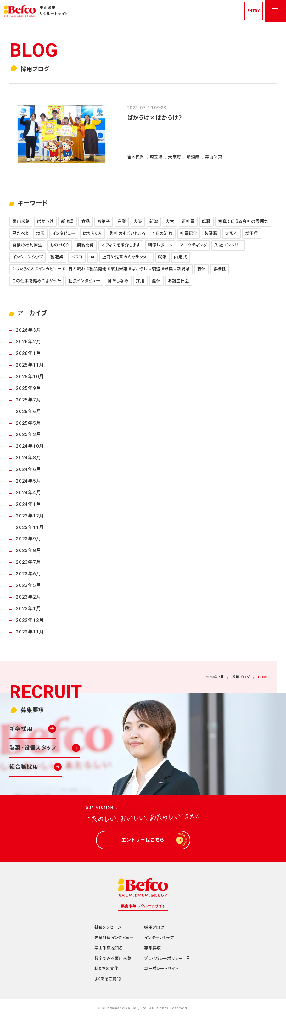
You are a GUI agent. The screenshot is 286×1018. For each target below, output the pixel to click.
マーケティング (193, 245)
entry (253, 11)
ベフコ (77, 257)
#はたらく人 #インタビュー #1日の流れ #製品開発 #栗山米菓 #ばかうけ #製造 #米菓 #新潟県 (101, 269)
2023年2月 (28, 597)
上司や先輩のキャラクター (126, 257)
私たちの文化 (106, 968)
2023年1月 (28, 608)
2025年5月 (28, 423)
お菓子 (104, 221)
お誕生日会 (178, 281)
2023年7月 (28, 562)
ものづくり (59, 245)
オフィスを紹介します (121, 245)
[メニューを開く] (275, 11)
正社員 (188, 221)
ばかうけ (45, 221)
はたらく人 (92, 233)
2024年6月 (28, 469)
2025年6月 (28, 411)
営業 (121, 221)
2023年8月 (28, 550)
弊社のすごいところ (127, 233)
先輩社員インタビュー (114, 937)
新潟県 (67, 221)
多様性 (219, 269)
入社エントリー (228, 245)
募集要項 (152, 948)
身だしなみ (118, 281)
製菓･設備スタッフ (32, 747)
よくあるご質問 (107, 979)
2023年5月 (28, 585)
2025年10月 (30, 376)
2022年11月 (30, 632)
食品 (85, 221)
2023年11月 (30, 527)
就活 (162, 257)
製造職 (211, 233)
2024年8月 (28, 458)
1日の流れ (162, 233)
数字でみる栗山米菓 (113, 958)
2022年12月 (30, 620)
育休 (201, 269)
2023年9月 (28, 539)
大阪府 (231, 233)
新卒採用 (20, 729)
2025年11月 (30, 365)
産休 (156, 281)
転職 (206, 221)
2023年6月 (28, 574)
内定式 (180, 257)
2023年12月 (30, 516)
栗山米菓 (21, 221)
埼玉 (40, 233)
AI (92, 257)
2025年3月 (28, 434)
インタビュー (64, 233)
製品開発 (85, 245)
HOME (263, 677)
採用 (140, 281)
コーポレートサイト (161, 968)
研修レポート (160, 245)
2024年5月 (28, 481)
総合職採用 (23, 767)
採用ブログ (241, 677)
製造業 (56, 257)
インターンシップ (27, 257)
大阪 (137, 221)
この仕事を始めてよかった (36, 281)
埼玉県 (251, 233)
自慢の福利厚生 (27, 245)
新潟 (153, 221)
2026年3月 (28, 330)
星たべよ (20, 233)
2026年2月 (28, 342)
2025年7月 (28, 400)
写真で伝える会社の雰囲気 (243, 221)
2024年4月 (28, 492)
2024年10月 (30, 446)
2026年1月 (28, 353)
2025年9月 (28, 388)
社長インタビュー (84, 281)
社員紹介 (188, 233)
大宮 (169, 221)
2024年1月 (28, 504)
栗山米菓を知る (108, 948)
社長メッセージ (108, 927)
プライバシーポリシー (163, 958)
